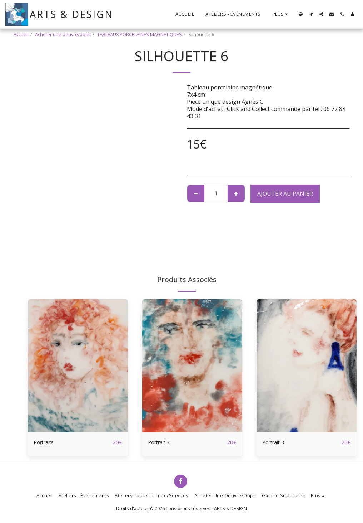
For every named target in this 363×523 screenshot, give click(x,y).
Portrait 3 (275, 442)
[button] (311, 14)
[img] (78, 365)
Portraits (46, 442)
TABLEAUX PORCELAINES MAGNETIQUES (139, 34)
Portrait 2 (161, 442)
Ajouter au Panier (285, 194)
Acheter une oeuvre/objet (63, 34)
